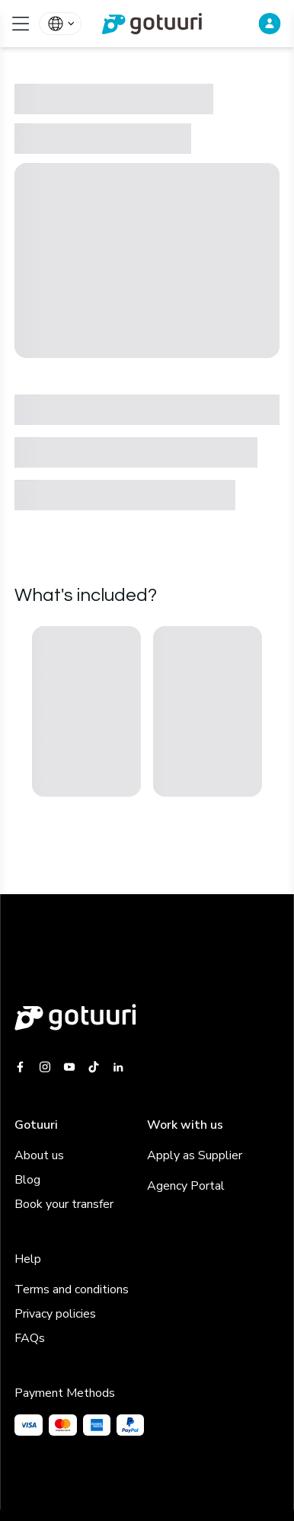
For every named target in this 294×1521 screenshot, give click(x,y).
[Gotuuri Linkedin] (118, 1067)
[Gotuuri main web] (146, 1017)
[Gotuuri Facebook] (23, 1067)
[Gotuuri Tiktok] (93, 1067)
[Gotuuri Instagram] (45, 1067)
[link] (147, 23)
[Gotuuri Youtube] (69, 1067)
